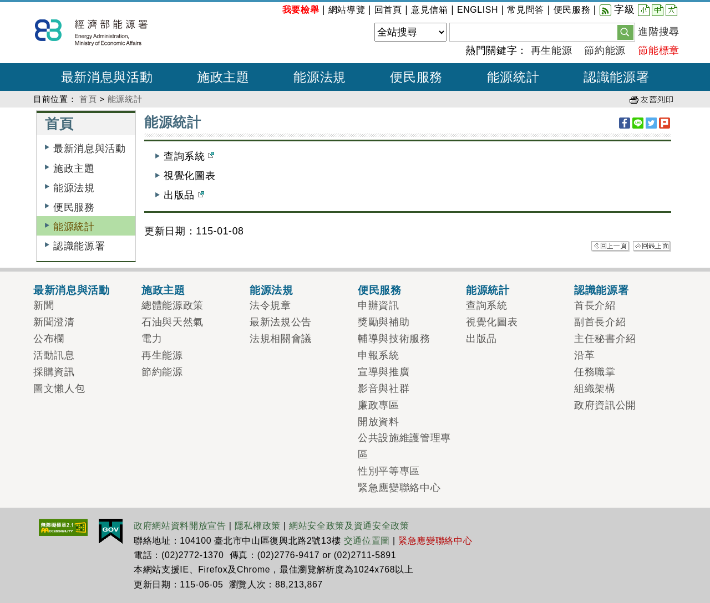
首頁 (88, 99)
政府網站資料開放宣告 (180, 525)
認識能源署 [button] (616, 77)
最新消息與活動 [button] (107, 77)
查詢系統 (189, 156)
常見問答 (525, 9)
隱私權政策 (258, 525)
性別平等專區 (389, 471)
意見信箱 (429, 9)
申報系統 (378, 355)
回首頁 (388, 9)
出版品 (184, 195)
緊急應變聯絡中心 (399, 487)
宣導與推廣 (383, 371)
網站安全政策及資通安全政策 (349, 525)
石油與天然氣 (172, 322)
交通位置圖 (367, 540)
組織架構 (595, 388)
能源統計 (125, 99)
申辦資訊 (378, 305)
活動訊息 (54, 355)
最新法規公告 (281, 322)
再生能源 (551, 50)
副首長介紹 (600, 322)
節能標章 (658, 50)
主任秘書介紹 (605, 338)
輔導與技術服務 (394, 338)
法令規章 (270, 305)
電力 (151, 338)
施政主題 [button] (223, 77)
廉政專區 (378, 405)
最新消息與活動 (89, 148)
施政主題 (74, 168)
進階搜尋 (658, 31)
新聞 (43, 305)
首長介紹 (595, 305)
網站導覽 (347, 9)
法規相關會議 (281, 338)
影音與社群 (383, 388)
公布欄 (48, 338)
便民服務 (572, 9)
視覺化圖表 (189, 175)
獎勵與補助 (383, 322)
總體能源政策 (172, 305)
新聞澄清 (54, 322)
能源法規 (74, 187)
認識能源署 (79, 246)
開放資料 (378, 421)
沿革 (584, 355)
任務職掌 (595, 371)
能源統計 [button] (513, 77)
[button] (625, 31)
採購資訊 (54, 371)
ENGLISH (477, 9)
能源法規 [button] (319, 77)
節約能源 (605, 50)
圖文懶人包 (59, 388)
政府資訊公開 (605, 405)
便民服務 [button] (416, 77)
